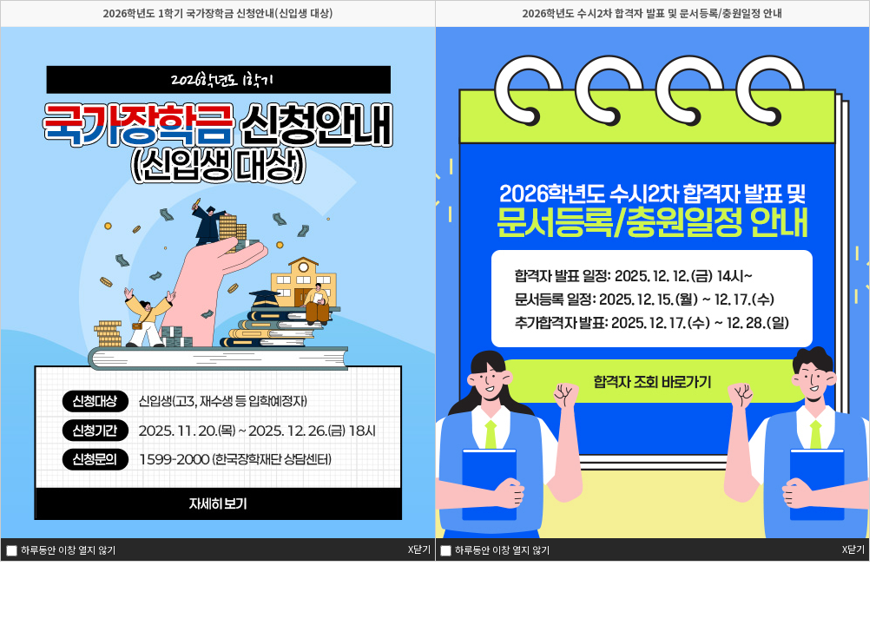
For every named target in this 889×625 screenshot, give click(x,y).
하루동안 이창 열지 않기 (501, 550)
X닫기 (853, 549)
